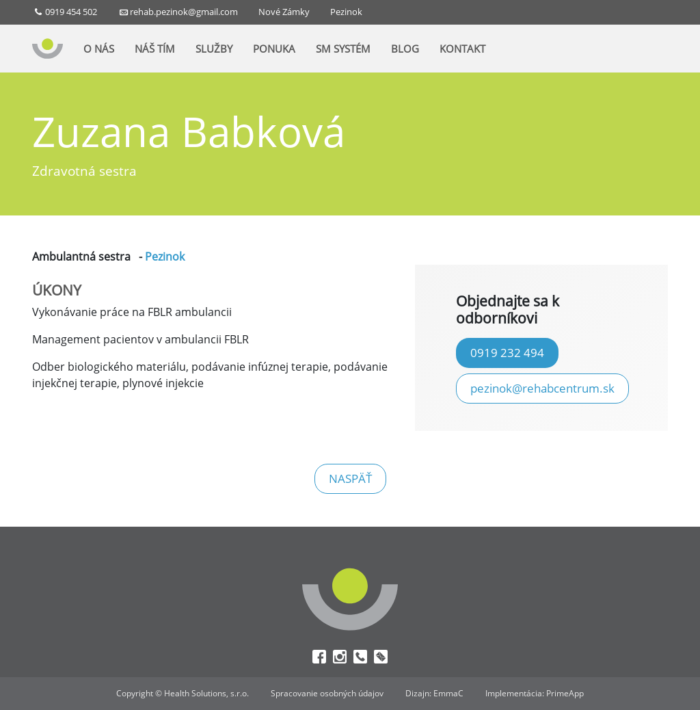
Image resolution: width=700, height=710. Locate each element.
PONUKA (274, 49)
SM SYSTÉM (343, 49)
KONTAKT (462, 49)
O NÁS (98, 49)
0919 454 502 (71, 11)
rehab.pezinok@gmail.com (184, 11)
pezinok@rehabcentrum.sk (542, 388)
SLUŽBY (214, 49)
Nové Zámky (284, 11)
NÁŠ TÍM (155, 49)
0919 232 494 (507, 352)
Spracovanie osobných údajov (327, 693)
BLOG (405, 49)
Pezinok (346, 11)
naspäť (350, 478)
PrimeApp (565, 693)
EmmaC (448, 693)
